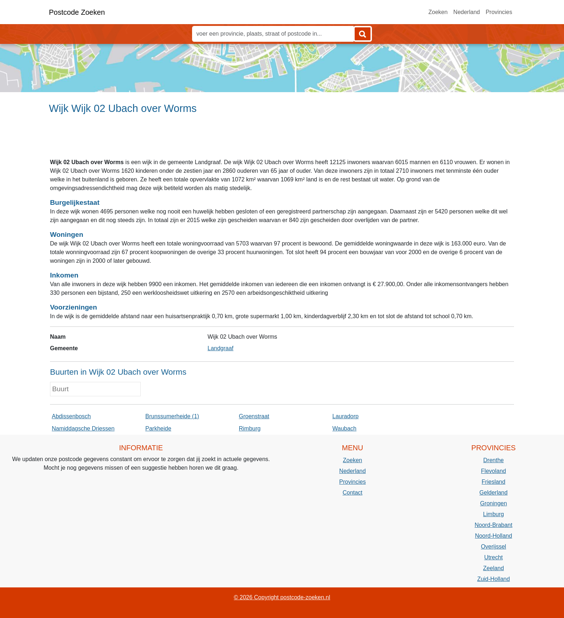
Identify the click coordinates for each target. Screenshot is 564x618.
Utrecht (493, 557)
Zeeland (493, 568)
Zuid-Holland (493, 579)
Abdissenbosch (71, 416)
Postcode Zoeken (77, 12)
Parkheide (158, 428)
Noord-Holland (493, 536)
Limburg (493, 514)
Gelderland (493, 493)
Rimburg (249, 428)
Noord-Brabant (494, 525)
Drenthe (493, 460)
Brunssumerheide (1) (172, 416)
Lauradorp (345, 416)
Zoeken (437, 12)
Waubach (344, 428)
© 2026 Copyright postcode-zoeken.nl (282, 597)
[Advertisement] (282, 139)
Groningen (493, 503)
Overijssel (493, 546)
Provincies (499, 12)
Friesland (493, 482)
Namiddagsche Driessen (83, 428)
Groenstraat (254, 416)
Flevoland (493, 471)
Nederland (466, 12)
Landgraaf (220, 348)
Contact (352, 493)
